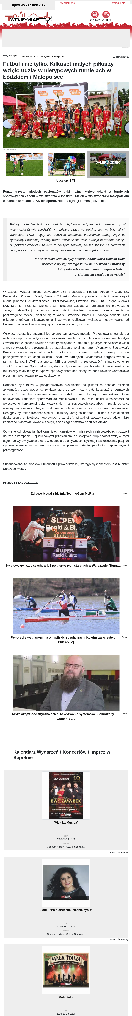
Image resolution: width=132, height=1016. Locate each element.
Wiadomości (67, 3)
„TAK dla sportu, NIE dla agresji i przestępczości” (43, 56)
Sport (15, 55)
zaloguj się (118, 3)
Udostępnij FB (66, 180)
